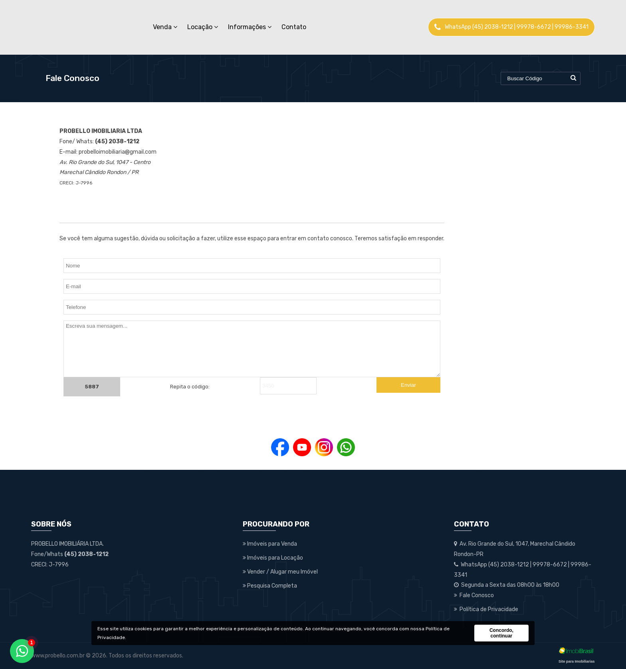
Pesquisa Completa (270, 585)
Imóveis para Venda (270, 543)
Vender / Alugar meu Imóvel (280, 571)
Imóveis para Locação (273, 557)
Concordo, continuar (501, 633)
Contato (293, 27)
